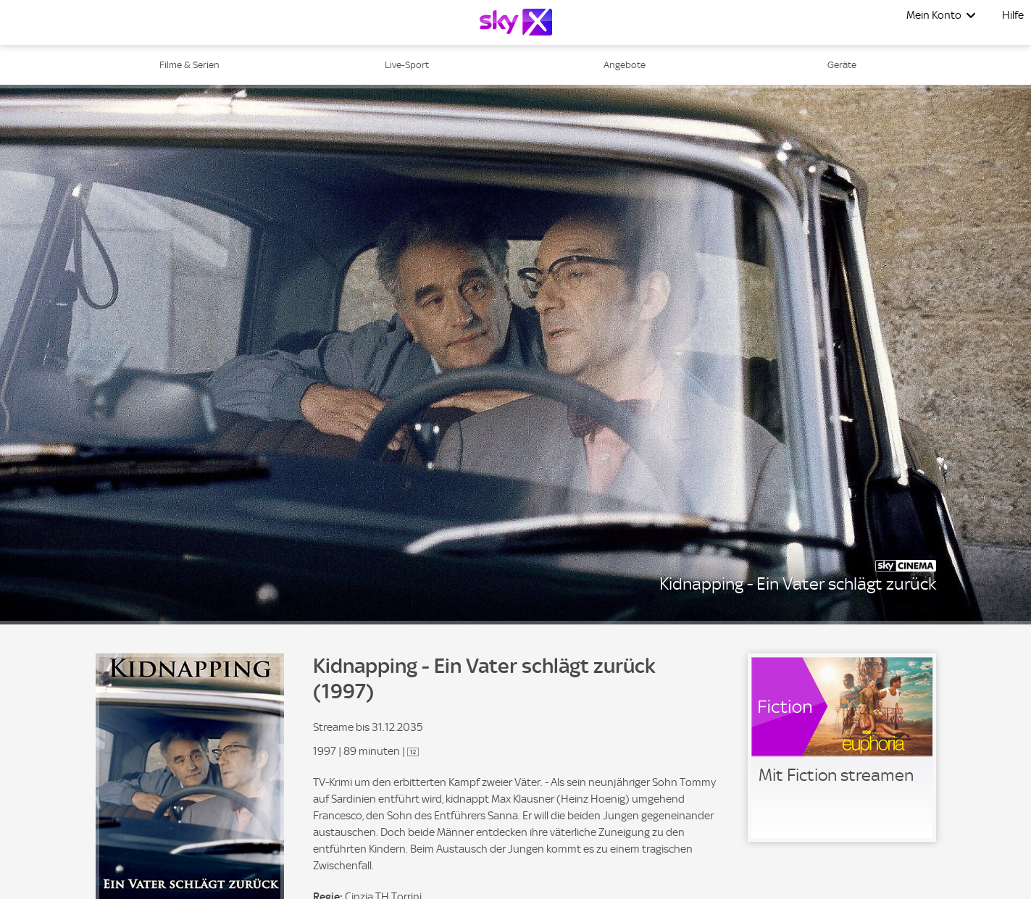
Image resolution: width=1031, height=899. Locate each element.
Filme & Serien (189, 64)
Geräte (841, 64)
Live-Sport (407, 64)
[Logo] (516, 22)
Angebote (625, 64)
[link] (842, 747)
